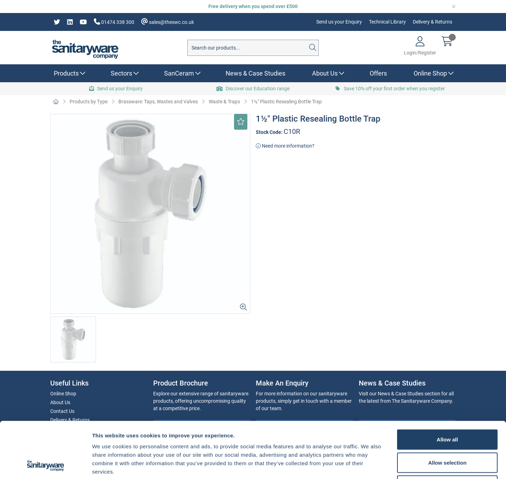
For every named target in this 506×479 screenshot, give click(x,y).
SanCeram (179, 73)
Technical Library (387, 22)
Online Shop (430, 73)
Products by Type (89, 101)
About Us (325, 73)
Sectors (121, 73)
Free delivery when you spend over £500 (253, 6)
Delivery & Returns (432, 22)
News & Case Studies (255, 73)
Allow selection (447, 410)
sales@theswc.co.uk (167, 21)
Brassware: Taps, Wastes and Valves (158, 101)
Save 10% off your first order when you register (390, 88)
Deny (447, 433)
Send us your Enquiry (339, 22)
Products (66, 73)
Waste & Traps (224, 101)
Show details (368, 465)
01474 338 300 (114, 21)
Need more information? (285, 146)
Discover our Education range (253, 88)
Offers (378, 73)
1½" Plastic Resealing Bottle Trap (286, 101)
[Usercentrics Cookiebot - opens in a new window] (45, 465)
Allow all (447, 387)
